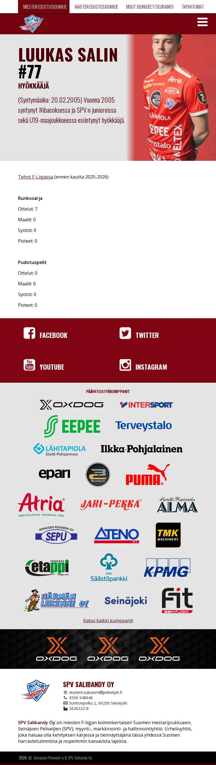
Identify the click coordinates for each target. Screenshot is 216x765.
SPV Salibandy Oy (80, 758)
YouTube (44, 367)
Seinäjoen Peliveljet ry (48, 758)
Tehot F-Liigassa (35, 177)
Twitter (139, 335)
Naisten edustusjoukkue (96, 6)
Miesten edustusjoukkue (44, 6)
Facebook (46, 335)
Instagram (143, 367)
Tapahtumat (192, 6)
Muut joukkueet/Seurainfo (149, 6)
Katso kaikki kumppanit (108, 618)
